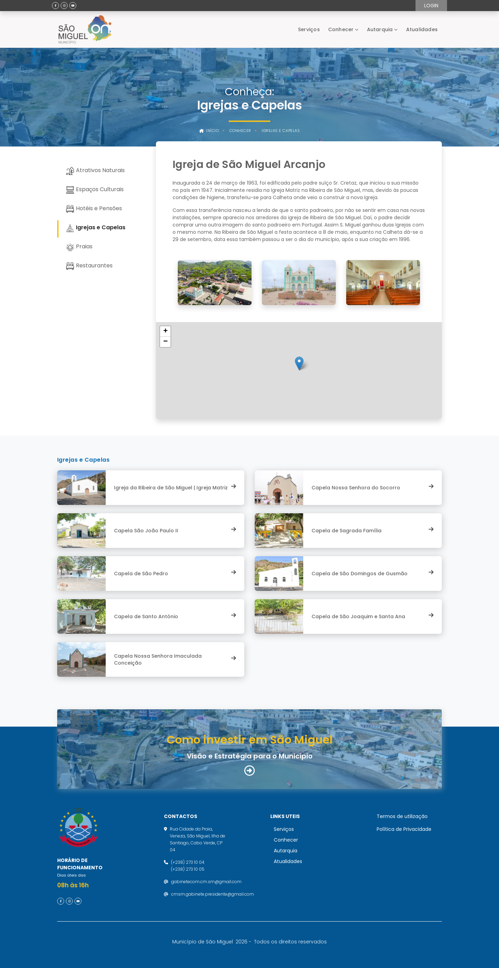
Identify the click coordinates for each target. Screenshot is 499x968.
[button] (299, 363)
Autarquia (380, 29)
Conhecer (341, 29)
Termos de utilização (402, 816)
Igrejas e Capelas (281, 131)
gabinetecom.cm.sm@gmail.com (206, 882)
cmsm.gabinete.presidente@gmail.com (212, 894)
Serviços (309, 29)
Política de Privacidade (404, 829)
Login (431, 5)
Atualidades (422, 29)
